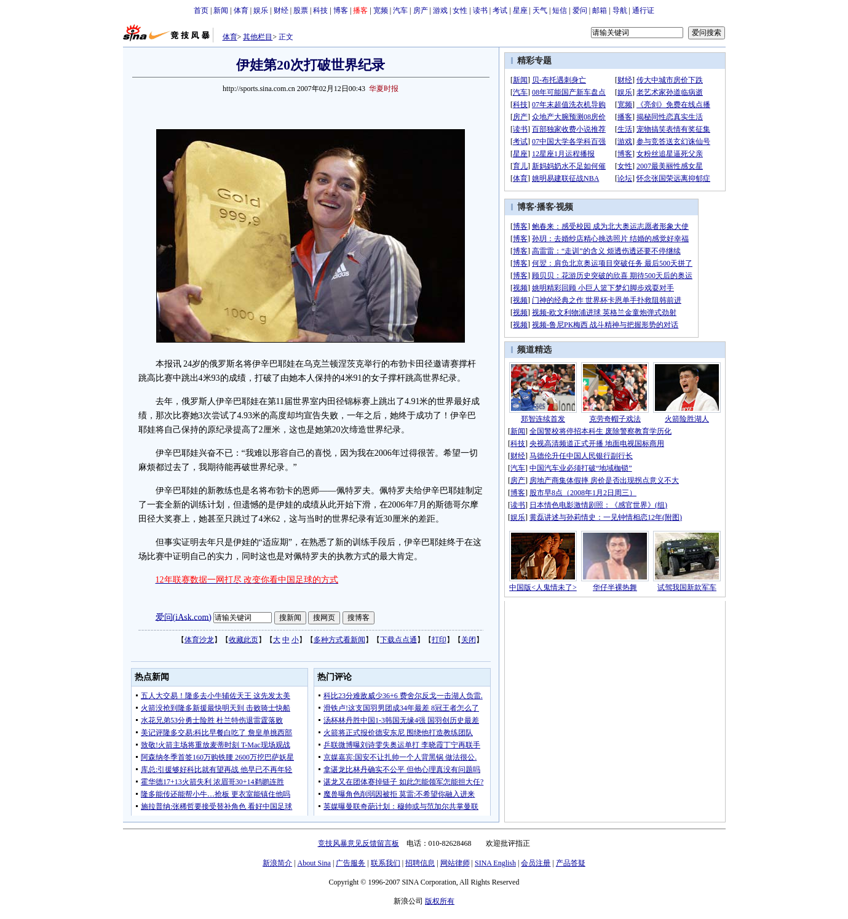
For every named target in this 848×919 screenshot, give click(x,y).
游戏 (440, 10)
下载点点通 (398, 639)
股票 (300, 10)
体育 (241, 10)
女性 (460, 10)
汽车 (400, 10)
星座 (520, 10)
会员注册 (535, 863)
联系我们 (385, 863)
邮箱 (599, 10)
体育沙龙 (199, 639)
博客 (340, 10)
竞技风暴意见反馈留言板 (358, 843)
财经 (281, 10)
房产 (420, 10)
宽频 (380, 10)
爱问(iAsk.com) (184, 616)
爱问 (580, 10)
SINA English (495, 863)
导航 (619, 10)
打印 (439, 639)
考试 (500, 10)
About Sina (314, 863)
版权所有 (439, 901)
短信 (559, 10)
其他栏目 (257, 37)
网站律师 (455, 863)
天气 (540, 10)
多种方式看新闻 (339, 639)
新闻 (220, 10)
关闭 (468, 639)
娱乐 (260, 10)
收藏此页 (243, 639)
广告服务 (350, 863)
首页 (201, 10)
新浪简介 (277, 863)
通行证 (643, 10)
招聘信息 (420, 863)
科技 (320, 10)
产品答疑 (570, 863)
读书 (480, 10)
